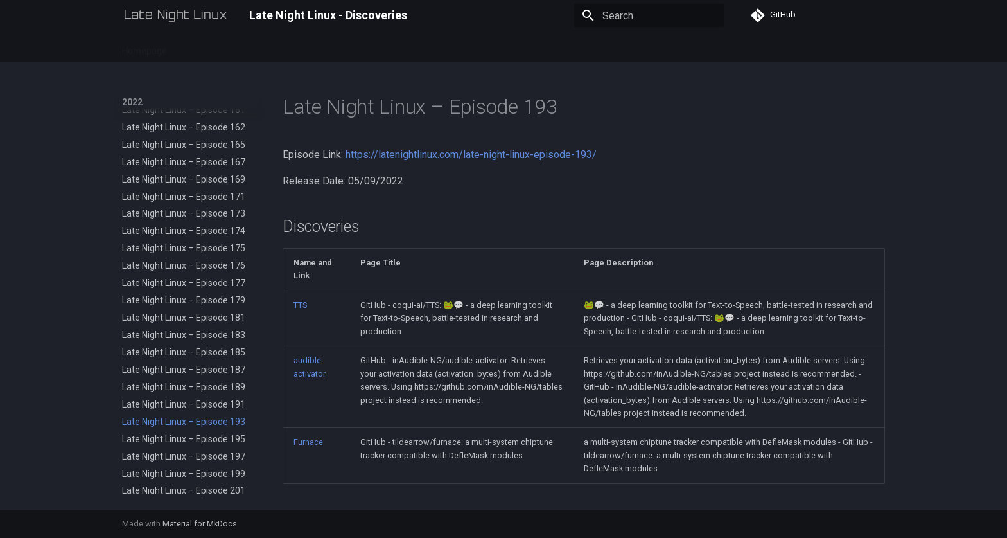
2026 (336, 47)
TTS (300, 305)
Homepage (144, 47)
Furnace (308, 442)
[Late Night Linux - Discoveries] (175, 15)
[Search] (649, 15)
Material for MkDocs (199, 523)
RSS (371, 47)
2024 (264, 47)
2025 (300, 47)
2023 (228, 47)
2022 (192, 47)
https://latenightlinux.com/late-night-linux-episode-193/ (471, 154)
